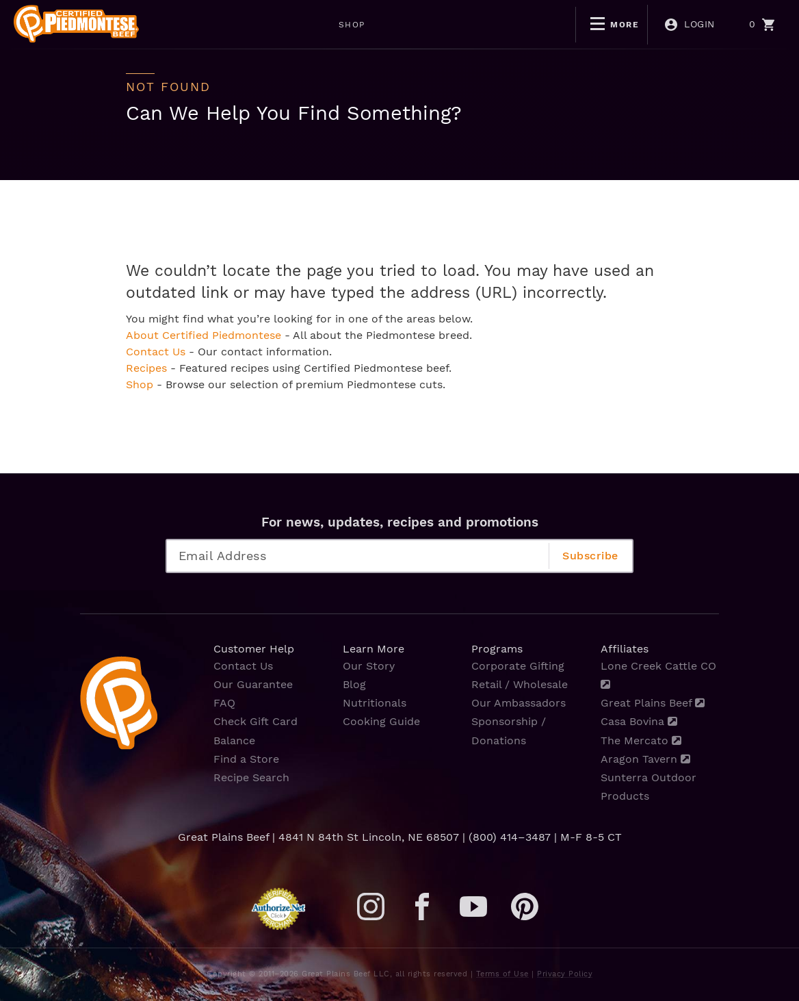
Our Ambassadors (518, 702)
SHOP (236, 24)
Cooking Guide (381, 721)
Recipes (146, 368)
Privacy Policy (564, 974)
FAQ (224, 702)
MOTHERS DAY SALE (333, 24)
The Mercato (641, 740)
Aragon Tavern (645, 758)
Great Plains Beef (653, 702)
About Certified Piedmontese (203, 335)
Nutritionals (374, 702)
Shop (139, 384)
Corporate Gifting (517, 665)
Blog (354, 684)
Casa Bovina (639, 721)
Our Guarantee (253, 684)
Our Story (369, 665)
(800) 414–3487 (510, 837)
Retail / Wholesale (519, 684)
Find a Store (246, 758)
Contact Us (155, 351)
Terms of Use (502, 974)
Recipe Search (251, 777)
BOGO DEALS (449, 24)
